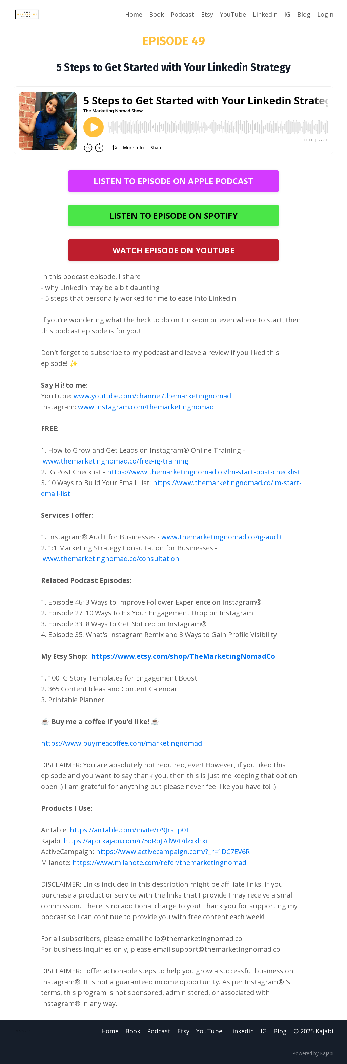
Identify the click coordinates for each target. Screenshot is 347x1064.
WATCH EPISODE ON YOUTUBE (173, 250)
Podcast (182, 14)
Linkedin (265, 14)
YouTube (233, 14)
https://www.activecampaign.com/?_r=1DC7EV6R (173, 851)
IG (287, 14)
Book (156, 14)
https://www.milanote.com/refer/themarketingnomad (159, 862)
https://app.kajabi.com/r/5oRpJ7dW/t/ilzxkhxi (135, 840)
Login (325, 14)
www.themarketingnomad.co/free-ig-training (115, 461)
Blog (303, 14)
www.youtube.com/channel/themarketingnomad (152, 395)
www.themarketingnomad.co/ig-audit (221, 536)
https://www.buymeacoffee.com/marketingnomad (121, 743)
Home (133, 14)
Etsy (207, 14)
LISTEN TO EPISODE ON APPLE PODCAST (173, 180)
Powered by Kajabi (312, 1053)
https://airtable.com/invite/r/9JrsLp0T (130, 829)
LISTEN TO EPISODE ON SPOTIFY (173, 215)
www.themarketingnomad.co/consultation (111, 558)
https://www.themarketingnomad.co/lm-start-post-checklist (203, 471)
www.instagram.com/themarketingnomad (146, 406)
